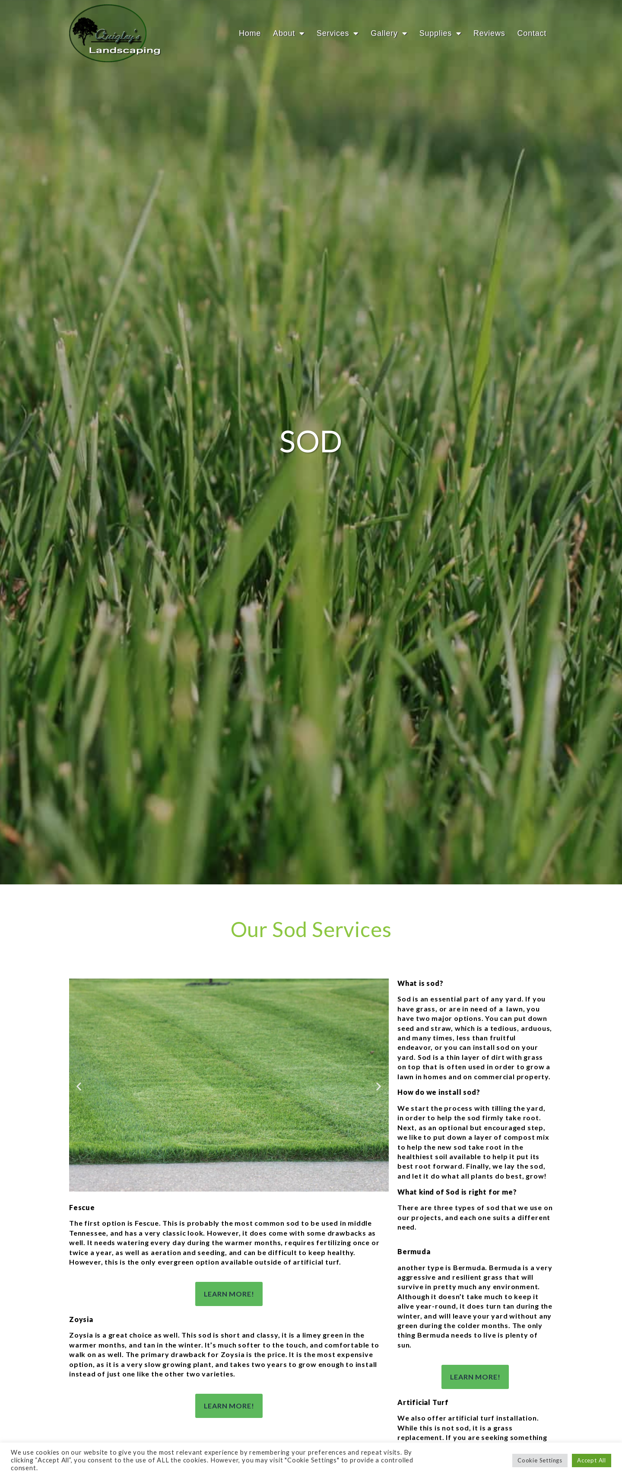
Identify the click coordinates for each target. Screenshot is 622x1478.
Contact (532, 33)
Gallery (389, 33)
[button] (79, 1124)
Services (338, 33)
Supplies (440, 33)
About (289, 33)
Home (250, 33)
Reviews (489, 33)
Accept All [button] (591, 1460)
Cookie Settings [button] (539, 1460)
